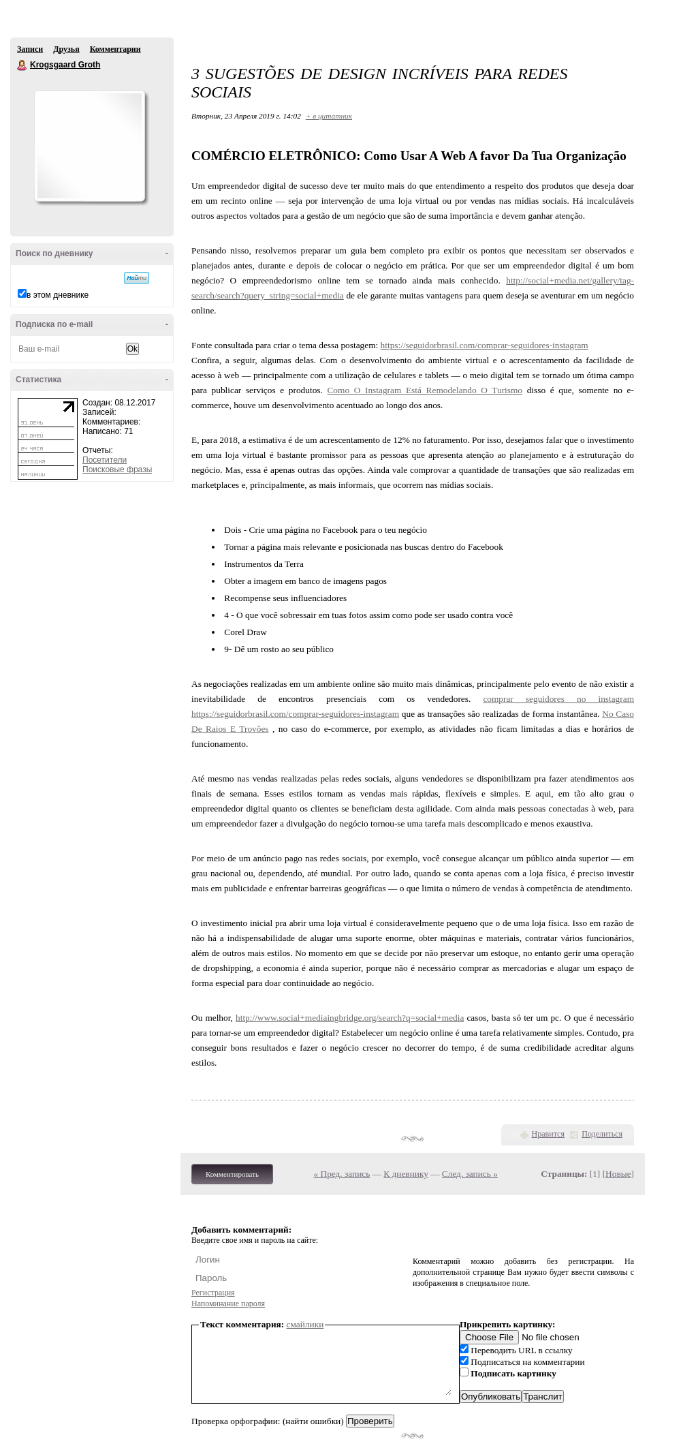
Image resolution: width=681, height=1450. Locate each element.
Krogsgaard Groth (22, 65)
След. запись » (470, 1174)
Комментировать (232, 1174)
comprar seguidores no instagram (558, 699)
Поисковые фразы (117, 469)
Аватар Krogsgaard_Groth (89, 146)
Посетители (104, 460)
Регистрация (213, 1292)
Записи (30, 49)
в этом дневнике (58, 295)
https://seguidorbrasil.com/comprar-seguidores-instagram (484, 345)
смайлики (305, 1324)
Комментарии (115, 49)
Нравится (548, 1134)
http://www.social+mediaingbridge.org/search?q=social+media (350, 1018)
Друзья (66, 49)
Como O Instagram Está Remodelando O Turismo (424, 390)
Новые (618, 1174)
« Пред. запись (342, 1174)
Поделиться (602, 1134)
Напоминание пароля (228, 1303)
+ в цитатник (329, 116)
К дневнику (405, 1174)
